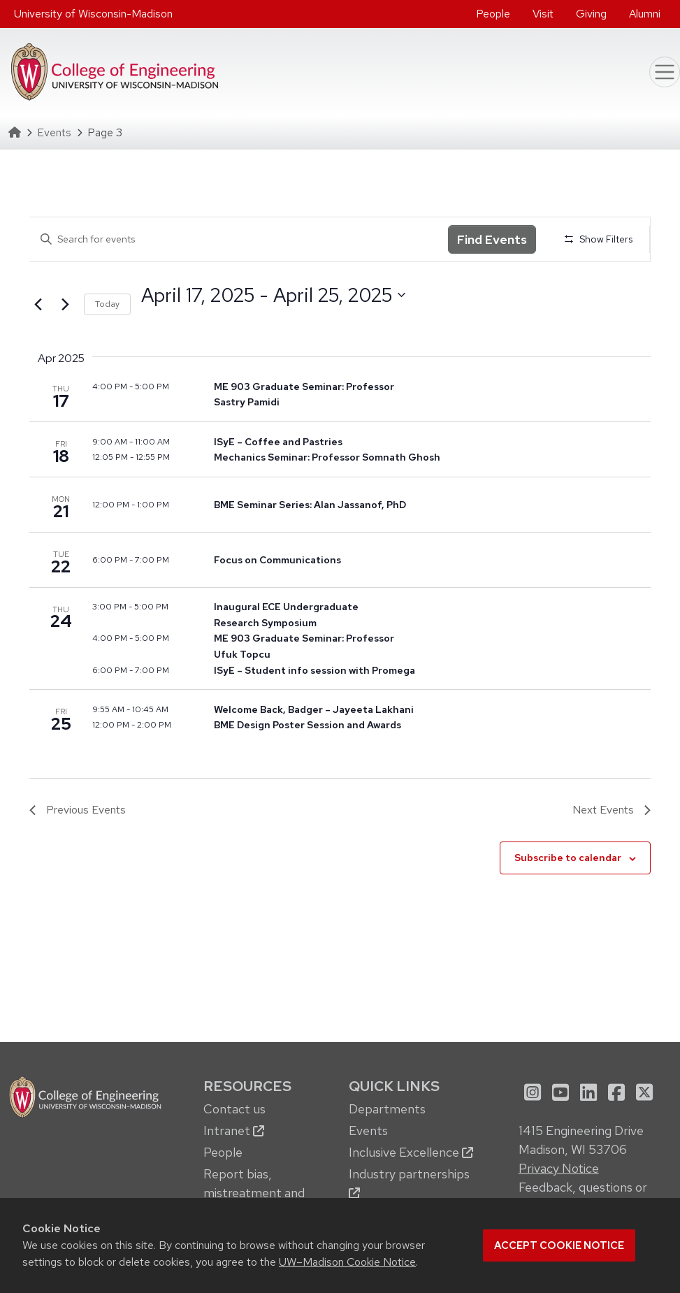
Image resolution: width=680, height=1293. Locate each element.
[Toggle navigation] (664, 72)
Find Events (492, 239)
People (493, 13)
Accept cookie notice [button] (559, 1245)
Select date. (140, 320)
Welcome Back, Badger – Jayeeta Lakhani (314, 709)
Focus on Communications (277, 560)
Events (54, 132)
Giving (591, 13)
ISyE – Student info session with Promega (314, 670)
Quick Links (394, 1085)
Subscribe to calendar (567, 857)
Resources (247, 1085)
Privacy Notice (559, 1168)
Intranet (233, 1130)
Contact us (234, 1109)
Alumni (644, 13)
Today (107, 304)
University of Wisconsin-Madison (93, 13)
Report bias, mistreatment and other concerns (254, 1193)
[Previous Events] (37, 304)
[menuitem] (493, 14)
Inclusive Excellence (411, 1152)
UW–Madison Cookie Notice (347, 1262)
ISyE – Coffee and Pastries (278, 441)
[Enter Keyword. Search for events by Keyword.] (238, 239)
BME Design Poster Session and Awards (307, 724)
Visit (543, 13)
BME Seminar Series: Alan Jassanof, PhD (310, 504)
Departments (387, 1109)
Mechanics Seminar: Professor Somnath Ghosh (327, 457)
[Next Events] (65, 304)
